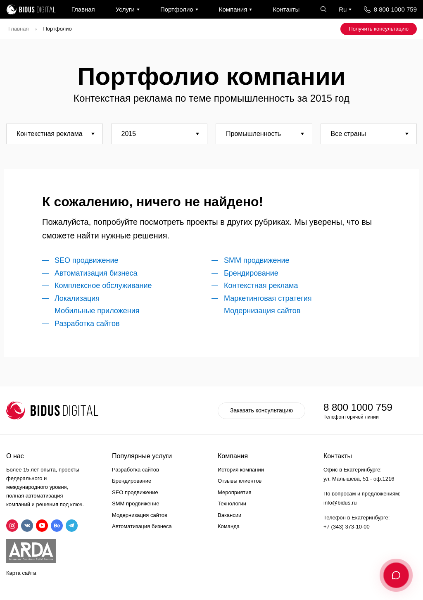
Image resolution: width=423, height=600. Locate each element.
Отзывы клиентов (239, 481)
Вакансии (229, 515)
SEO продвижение (87, 260)
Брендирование (251, 273)
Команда (229, 526)
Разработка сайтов (87, 323)
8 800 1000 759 (395, 9)
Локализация (77, 298)
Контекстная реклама (261, 285)
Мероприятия (235, 492)
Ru (343, 9)
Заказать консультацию (261, 410)
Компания (233, 9)
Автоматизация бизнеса (96, 273)
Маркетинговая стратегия (268, 298)
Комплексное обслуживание (103, 285)
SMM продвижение (257, 260)
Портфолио (176, 9)
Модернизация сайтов (262, 311)
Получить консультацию (379, 29)
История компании (241, 470)
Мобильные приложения (97, 311)
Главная (83, 9)
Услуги (125, 9)
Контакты (286, 9)
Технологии (232, 503)
